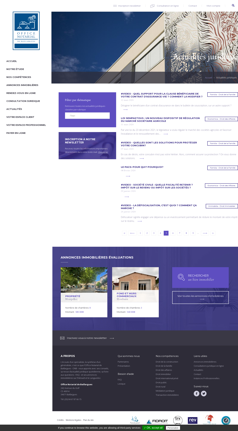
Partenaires (123, 361)
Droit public (161, 382)
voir (84, 292)
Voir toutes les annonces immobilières (200, 296)
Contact (192, 5)
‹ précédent (132, 233)
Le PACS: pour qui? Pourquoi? (142, 167)
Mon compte (213, 5)
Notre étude (15, 69)
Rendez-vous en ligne (21, 93)
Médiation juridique (165, 390)
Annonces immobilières (22, 85)
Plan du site (88, 420)
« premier (124, 233)
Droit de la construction (167, 361)
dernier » (213, 233)
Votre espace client (20, 117)
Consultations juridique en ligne (209, 366)
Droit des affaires (164, 370)
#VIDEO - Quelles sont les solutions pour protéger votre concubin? (159, 144)
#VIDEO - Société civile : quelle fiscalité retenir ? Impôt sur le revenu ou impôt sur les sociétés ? (157, 186)
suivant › (205, 233)
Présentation (124, 366)
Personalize (173, 428)
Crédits (60, 420)
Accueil (11, 61)
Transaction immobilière (167, 395)
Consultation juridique (23, 101)
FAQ (120, 379)
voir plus (125, 109)
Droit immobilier (163, 374)
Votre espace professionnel (26, 125)
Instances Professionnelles (206, 378)
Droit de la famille (164, 366)
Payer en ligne (16, 133)
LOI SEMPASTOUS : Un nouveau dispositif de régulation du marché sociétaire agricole (160, 119)
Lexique (121, 383)
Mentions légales (73, 420)
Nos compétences (18, 77)
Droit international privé (167, 378)
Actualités (14, 109)
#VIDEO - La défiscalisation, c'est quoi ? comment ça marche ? (159, 207)
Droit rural (160, 386)
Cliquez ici (103, 152)
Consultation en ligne (168, 5)
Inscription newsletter (129, 5)
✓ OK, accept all (153, 427)
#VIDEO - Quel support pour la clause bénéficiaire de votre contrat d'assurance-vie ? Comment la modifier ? (162, 95)
